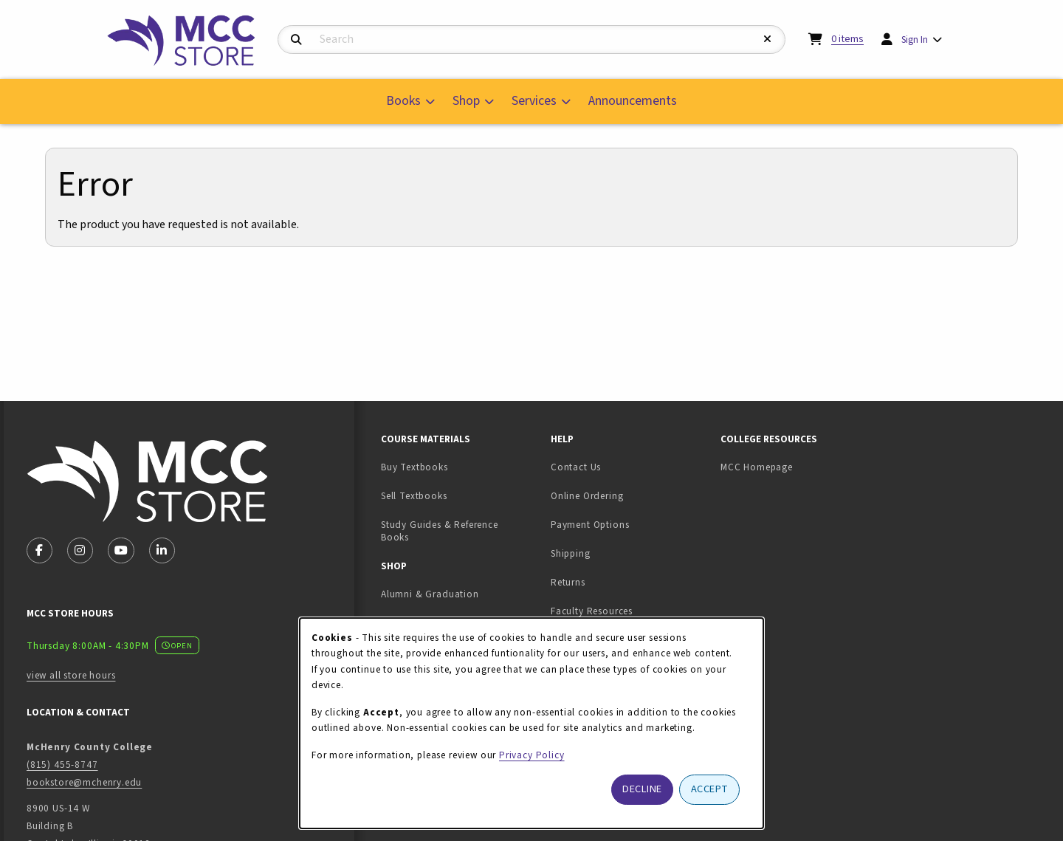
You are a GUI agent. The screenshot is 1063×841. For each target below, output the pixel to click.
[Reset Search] (767, 39)
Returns (568, 582)
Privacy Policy (532, 755)
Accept (710, 789)
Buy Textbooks (414, 467)
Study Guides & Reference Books (439, 531)
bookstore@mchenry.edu (84, 782)
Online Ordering (587, 496)
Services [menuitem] (534, 101)
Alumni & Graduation (430, 594)
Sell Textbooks (460, 495)
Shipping (571, 553)
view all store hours (71, 675)
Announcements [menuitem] (632, 101)
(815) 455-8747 (62, 765)
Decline (642, 789)
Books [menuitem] (403, 101)
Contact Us (576, 467)
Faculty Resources (592, 611)
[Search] (296, 40)
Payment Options (590, 525)
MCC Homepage (756, 467)
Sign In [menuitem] (914, 39)
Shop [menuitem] (466, 101)
